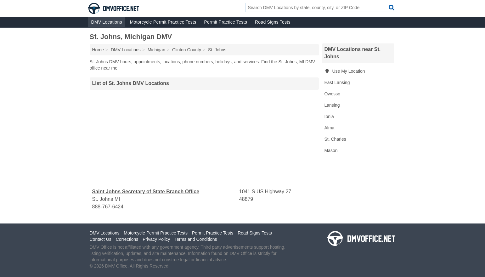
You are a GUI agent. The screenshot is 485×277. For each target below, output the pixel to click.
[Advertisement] (204, 139)
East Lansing (337, 82)
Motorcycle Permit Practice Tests (163, 22)
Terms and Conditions (195, 239)
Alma (329, 127)
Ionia (329, 116)
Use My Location (344, 71)
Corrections (127, 239)
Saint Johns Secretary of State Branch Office (146, 191)
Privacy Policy (156, 239)
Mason (331, 150)
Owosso (332, 93)
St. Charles (335, 139)
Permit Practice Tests (225, 22)
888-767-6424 (108, 206)
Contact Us (100, 239)
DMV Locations (106, 22)
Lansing (332, 105)
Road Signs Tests (272, 22)
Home (98, 49)
